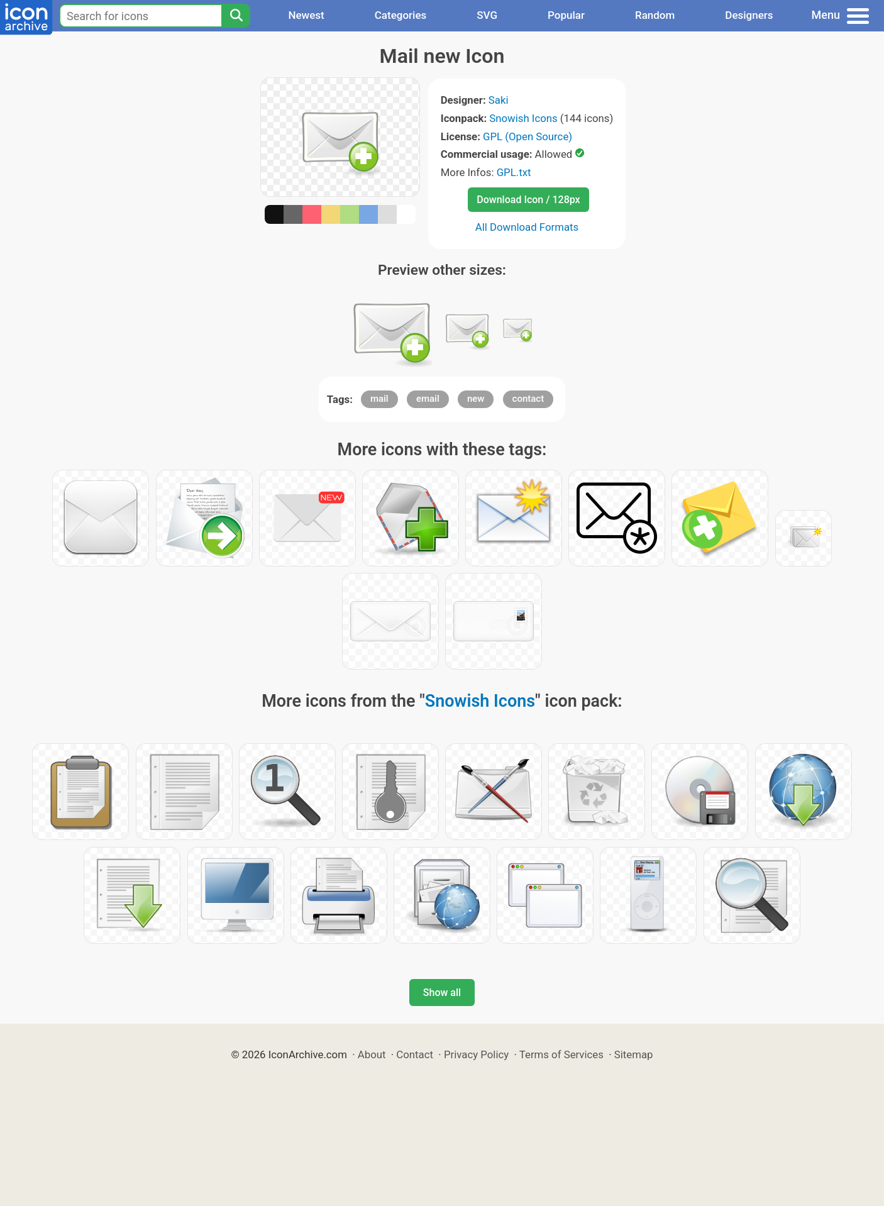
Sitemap (633, 1054)
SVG (487, 15)
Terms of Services (561, 1054)
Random (655, 15)
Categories (401, 15)
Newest (306, 15)
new (476, 398)
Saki (499, 100)
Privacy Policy (476, 1054)
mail (379, 398)
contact (528, 398)
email (427, 398)
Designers (749, 15)
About (372, 1054)
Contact (414, 1054)
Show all (442, 993)
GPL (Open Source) (527, 136)
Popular (566, 15)
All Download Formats (527, 227)
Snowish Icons (523, 118)
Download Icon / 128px (528, 200)
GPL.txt (514, 172)
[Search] (235, 16)
